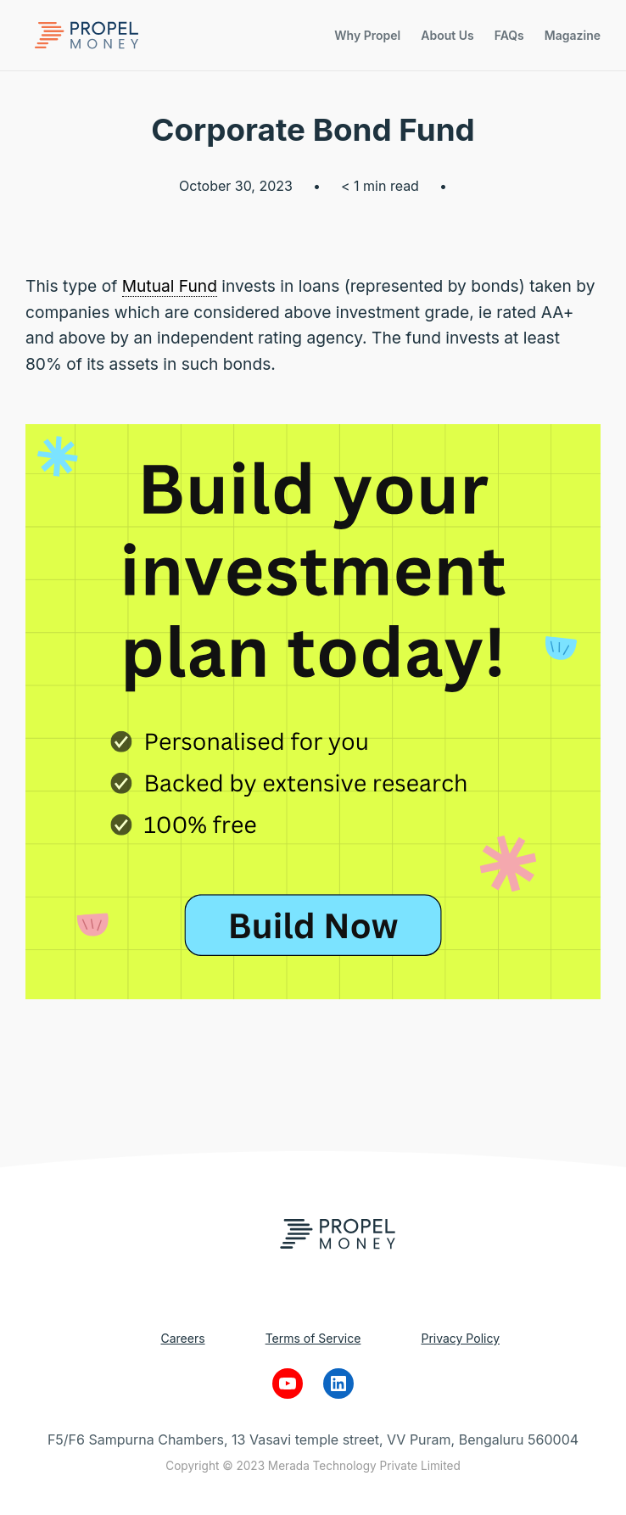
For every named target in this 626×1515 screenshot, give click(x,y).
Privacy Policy (460, 1338)
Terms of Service (313, 1338)
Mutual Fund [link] (169, 286)
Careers (182, 1338)
